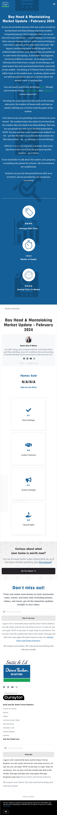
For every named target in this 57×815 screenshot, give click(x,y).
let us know (45, 562)
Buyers (5, 712)
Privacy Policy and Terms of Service (35, 777)
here (42, 87)
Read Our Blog (8, 724)
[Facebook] (4, 687)
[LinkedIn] (8, 687)
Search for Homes (9, 709)
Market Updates (9, 732)
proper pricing (31, 90)
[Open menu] (54, 4)
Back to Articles (12, 308)
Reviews (6, 735)
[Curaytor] (13, 699)
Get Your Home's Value (11, 720)
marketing (48, 90)
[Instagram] (16, 687)
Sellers (5, 716)
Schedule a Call (8, 728)
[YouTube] (12, 687)
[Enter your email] (31, 611)
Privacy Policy (28, 797)
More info (6, 806)
